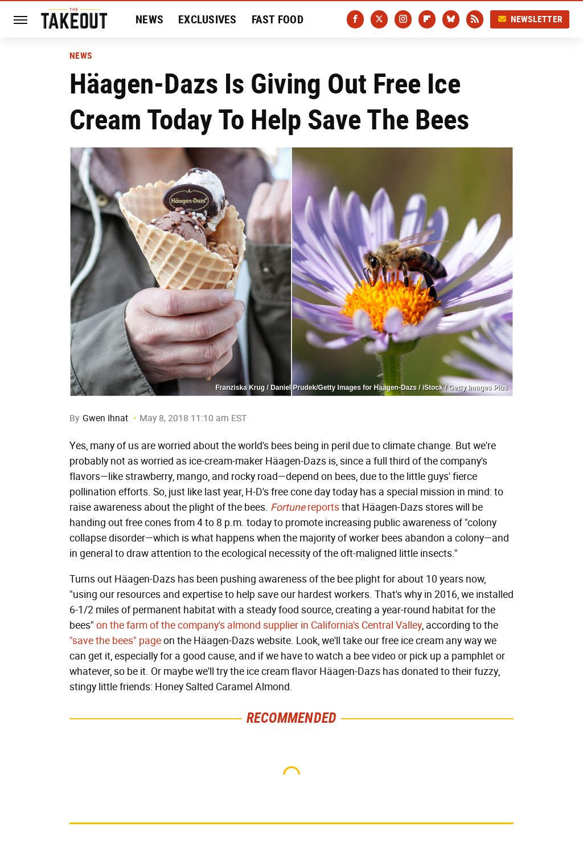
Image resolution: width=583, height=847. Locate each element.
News (149, 19)
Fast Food (277, 19)
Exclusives (207, 19)
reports (304, 507)
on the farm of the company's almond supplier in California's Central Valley (259, 625)
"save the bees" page (115, 640)
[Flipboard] (427, 19)
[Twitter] (379, 19)
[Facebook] (355, 19)
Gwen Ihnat (105, 418)
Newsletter (530, 19)
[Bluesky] (450, 19)
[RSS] (474, 19)
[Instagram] (403, 19)
